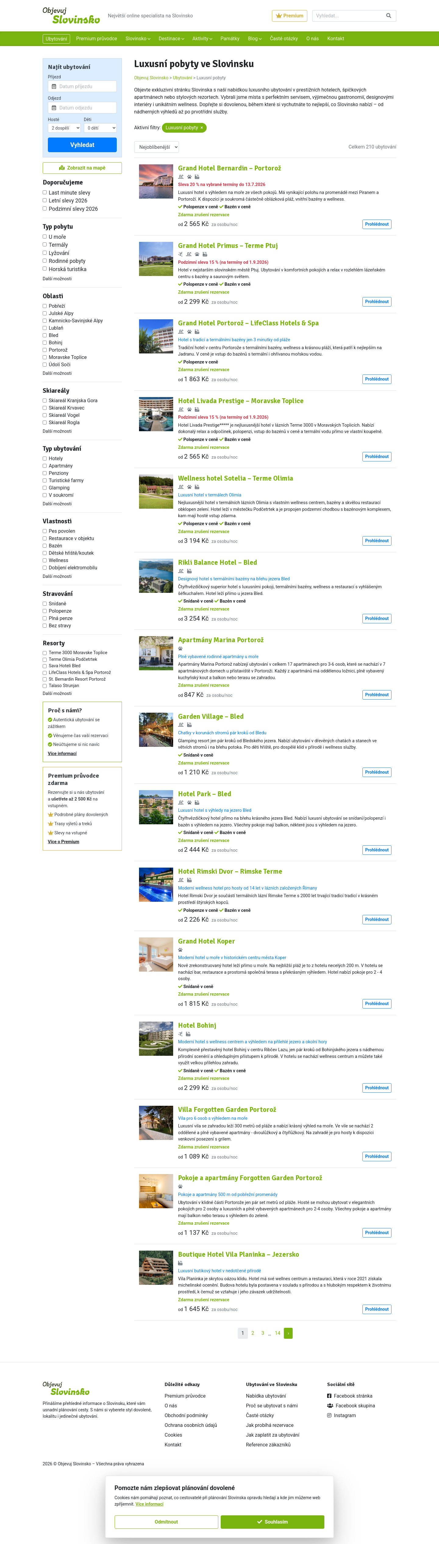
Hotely (56, 458)
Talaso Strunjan (64, 685)
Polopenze (60, 611)
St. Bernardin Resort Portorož (77, 679)
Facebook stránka (349, 1453)
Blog (253, 38)
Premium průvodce (96, 38)
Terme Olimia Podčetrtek (73, 659)
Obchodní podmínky (186, 1473)
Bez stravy (60, 626)
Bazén (55, 546)
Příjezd (54, 76)
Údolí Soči (59, 364)
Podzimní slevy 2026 (73, 209)
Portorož (58, 350)
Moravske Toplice (68, 357)
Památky (229, 38)
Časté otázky (284, 38)
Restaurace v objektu (71, 538)
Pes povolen (62, 531)
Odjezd (54, 98)
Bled (53, 335)
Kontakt (335, 38)
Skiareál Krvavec (66, 408)
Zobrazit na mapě (82, 168)
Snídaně (57, 604)
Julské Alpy (61, 313)
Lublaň (56, 328)
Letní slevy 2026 (68, 201)
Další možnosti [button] (57, 278)
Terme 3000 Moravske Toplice (78, 652)
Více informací (62, 753)
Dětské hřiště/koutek (71, 553)
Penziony (59, 473)
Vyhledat (82, 145)
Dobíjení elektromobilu (73, 568)
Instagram (341, 1473)
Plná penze (61, 618)
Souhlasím (272, 1522)
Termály (58, 245)
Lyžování (59, 253)
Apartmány (61, 466)
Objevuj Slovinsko (151, 78)
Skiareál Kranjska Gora (73, 400)
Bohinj (55, 343)
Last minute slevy (69, 193)
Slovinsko (137, 38)
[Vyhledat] (347, 16)
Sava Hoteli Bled (64, 665)
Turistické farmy (66, 480)
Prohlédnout (377, 230)
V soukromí (61, 495)
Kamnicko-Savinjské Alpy (76, 321)
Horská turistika (68, 269)
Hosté (53, 119)
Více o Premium (63, 841)
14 (277, 1390)
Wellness (58, 560)
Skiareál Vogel (64, 415)
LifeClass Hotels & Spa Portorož (80, 672)
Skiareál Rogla (64, 422)
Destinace (170, 38)
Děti (87, 119)
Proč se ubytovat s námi (272, 1463)
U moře (57, 237)
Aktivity (200, 38)
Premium (289, 16)
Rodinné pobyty (67, 261)
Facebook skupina (351, 1463)
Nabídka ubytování (266, 1453)
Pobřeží (57, 306)
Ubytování (56, 39)
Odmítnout (166, 1522)
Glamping (59, 488)
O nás (312, 38)
